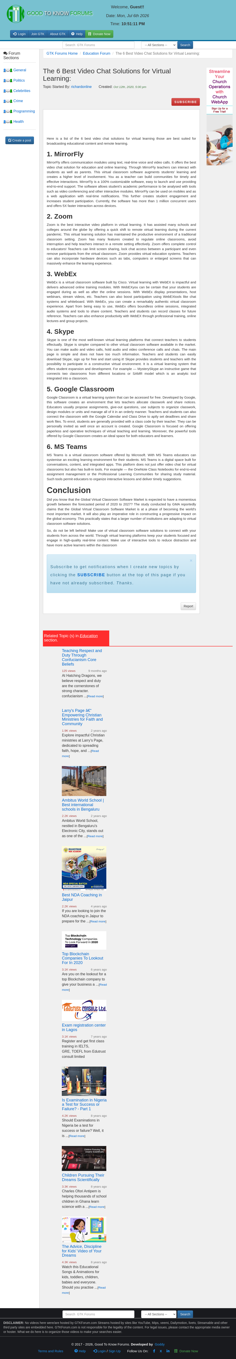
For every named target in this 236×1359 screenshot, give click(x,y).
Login (99, 1351)
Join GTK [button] (37, 34)
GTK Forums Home (62, 53)
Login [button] (19, 34)
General (14, 70)
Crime (13, 101)
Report (188, 606)
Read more (95, 696)
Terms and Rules (50, 1351)
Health (13, 121)
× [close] (191, 560)
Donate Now (186, 1351)
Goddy (160, 1344)
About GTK (57, 34)
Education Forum (96, 53)
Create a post (19, 140)
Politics (14, 80)
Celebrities (16, 91)
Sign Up (114, 1351)
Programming (19, 111)
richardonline (81, 87)
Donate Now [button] (99, 34)
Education (89, 636)
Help (77, 34)
